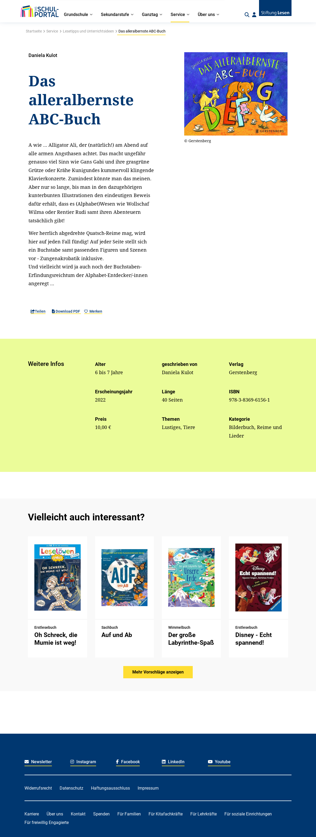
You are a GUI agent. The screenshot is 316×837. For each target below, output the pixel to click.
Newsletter (38, 761)
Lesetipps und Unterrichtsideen (88, 31)
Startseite (34, 31)
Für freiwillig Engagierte (46, 822)
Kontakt (78, 813)
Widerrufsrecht (38, 788)
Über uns (55, 813)
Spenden (101, 813)
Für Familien (129, 813)
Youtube (219, 761)
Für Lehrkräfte (203, 813)
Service (52, 31)
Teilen (38, 311)
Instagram (83, 761)
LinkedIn (173, 761)
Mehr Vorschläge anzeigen (158, 672)
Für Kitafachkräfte (166, 813)
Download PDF (66, 311)
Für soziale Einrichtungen (248, 813)
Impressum (148, 788)
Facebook (128, 761)
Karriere (31, 813)
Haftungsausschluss (110, 788)
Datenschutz (71, 788)
